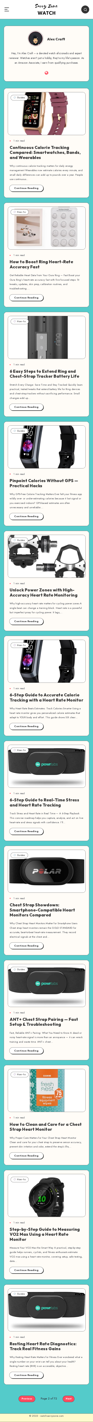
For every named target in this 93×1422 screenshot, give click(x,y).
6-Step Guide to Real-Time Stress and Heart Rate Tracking (44, 802)
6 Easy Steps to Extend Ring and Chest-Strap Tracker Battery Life (44, 374)
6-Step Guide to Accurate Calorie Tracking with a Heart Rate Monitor (46, 697)
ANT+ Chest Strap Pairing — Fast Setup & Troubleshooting (44, 1022)
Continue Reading (26, 188)
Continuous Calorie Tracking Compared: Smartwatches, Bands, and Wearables (45, 152)
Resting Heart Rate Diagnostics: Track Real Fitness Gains (43, 1346)
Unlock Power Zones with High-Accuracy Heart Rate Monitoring (43, 592)
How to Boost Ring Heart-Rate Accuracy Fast (41, 264)
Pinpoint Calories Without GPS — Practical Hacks (44, 483)
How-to (20, 212)
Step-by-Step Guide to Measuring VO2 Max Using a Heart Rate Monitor (45, 1234)
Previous (27, 1398)
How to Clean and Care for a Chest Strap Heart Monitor (46, 1127)
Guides (19, 97)
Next (68, 1398)
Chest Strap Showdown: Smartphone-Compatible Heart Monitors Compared (42, 910)
